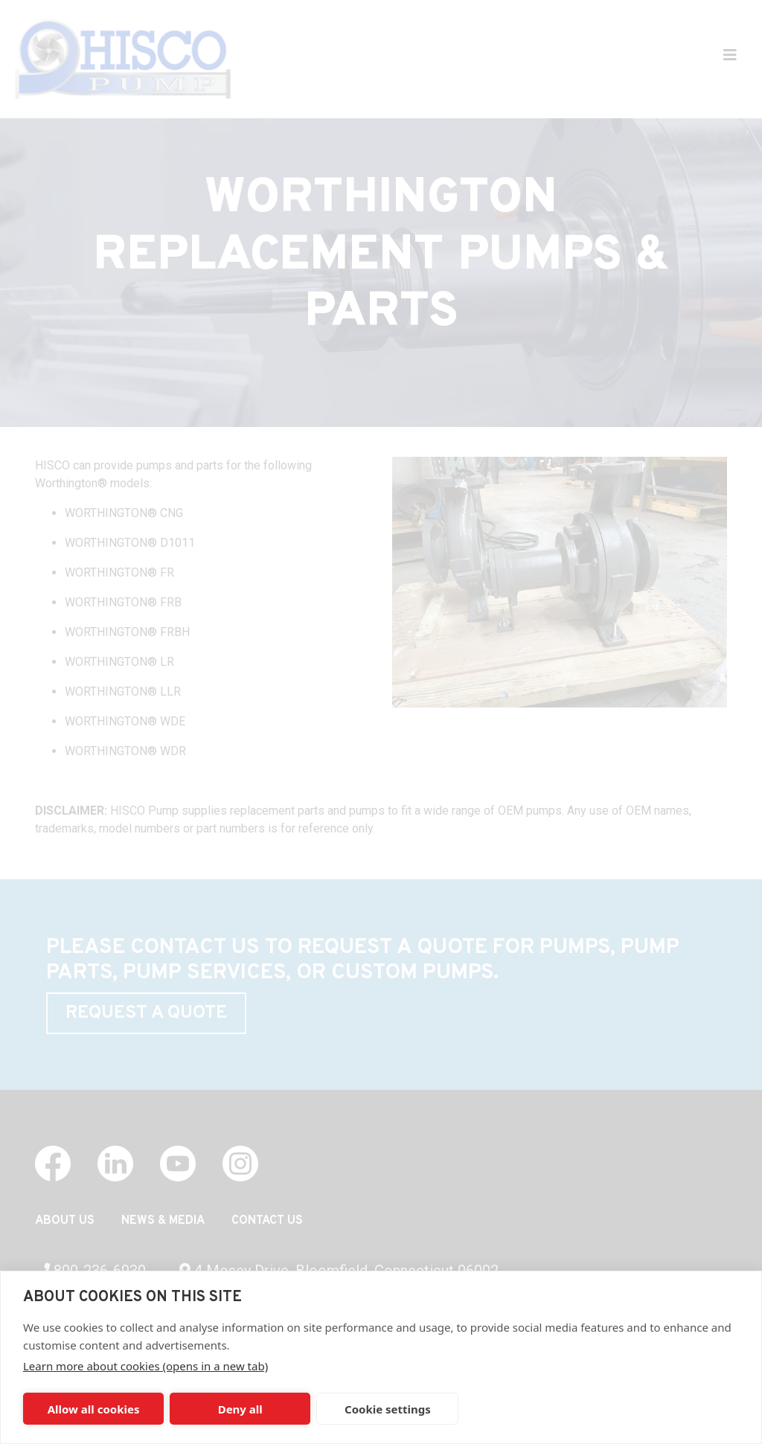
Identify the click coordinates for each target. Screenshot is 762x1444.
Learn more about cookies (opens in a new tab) (145, 1365)
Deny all (240, 1409)
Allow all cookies (94, 1409)
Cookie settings (388, 1409)
